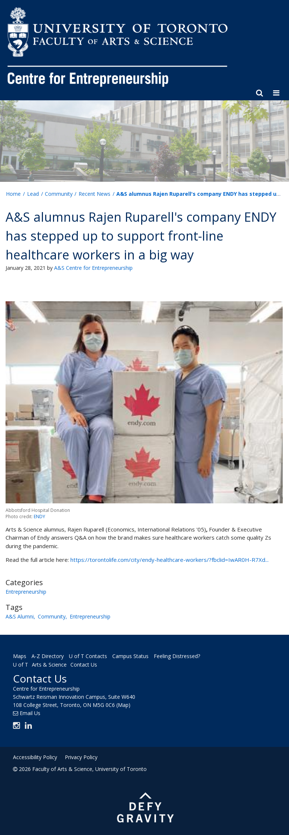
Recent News (94, 193)
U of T (20, 664)
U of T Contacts (88, 656)
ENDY (39, 516)
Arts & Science (49, 664)
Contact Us (83, 664)
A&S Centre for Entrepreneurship (93, 267)
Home (13, 193)
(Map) (123, 704)
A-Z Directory (47, 656)
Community (52, 616)
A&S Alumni (20, 616)
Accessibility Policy (35, 757)
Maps (19, 656)
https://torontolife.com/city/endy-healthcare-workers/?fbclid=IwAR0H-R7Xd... (169, 559)
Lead (33, 193)
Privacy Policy (81, 757)
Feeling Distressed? (177, 656)
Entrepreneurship (26, 591)
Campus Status (130, 656)
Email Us (30, 713)
